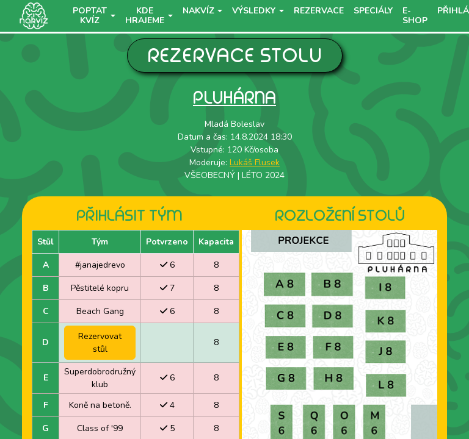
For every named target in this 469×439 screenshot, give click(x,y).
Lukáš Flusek (255, 162)
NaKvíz (198, 10)
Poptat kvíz (90, 15)
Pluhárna (234, 97)
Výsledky (253, 10)
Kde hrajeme (144, 15)
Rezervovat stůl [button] (100, 342)
